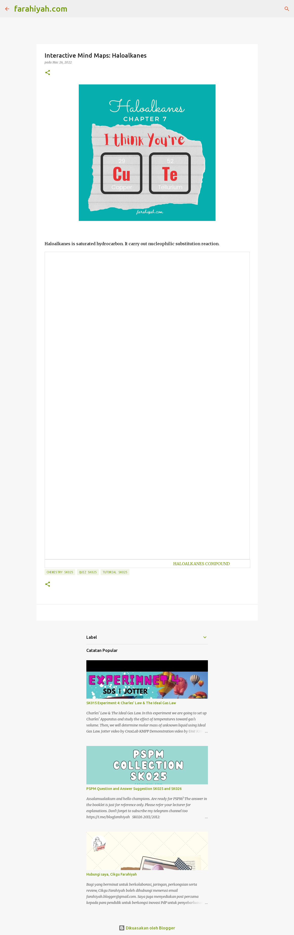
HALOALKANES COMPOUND (201, 563)
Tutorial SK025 (115, 572)
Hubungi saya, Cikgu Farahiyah (111, 874)
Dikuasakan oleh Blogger (147, 927)
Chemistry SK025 (60, 572)
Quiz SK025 (88, 572)
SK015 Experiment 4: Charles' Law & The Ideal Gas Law (131, 703)
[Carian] (74, 9)
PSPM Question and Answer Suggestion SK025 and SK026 (134, 789)
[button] (48, 73)
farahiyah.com (40, 8)
